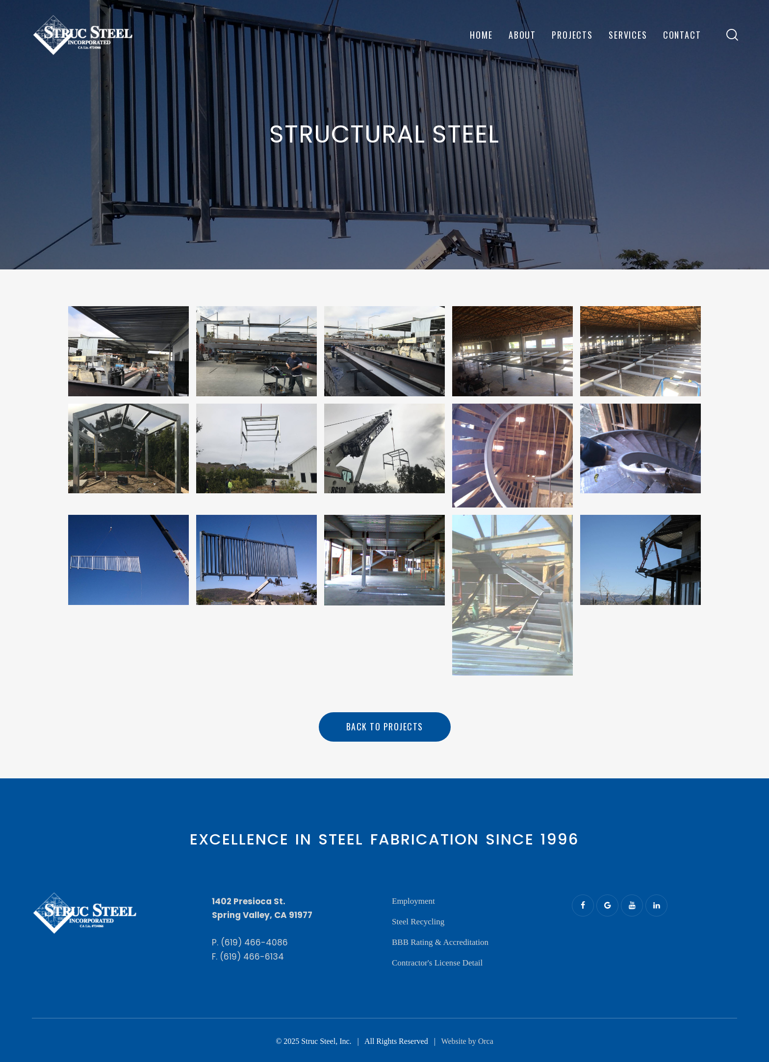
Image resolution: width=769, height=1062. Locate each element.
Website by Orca (467, 1041)
